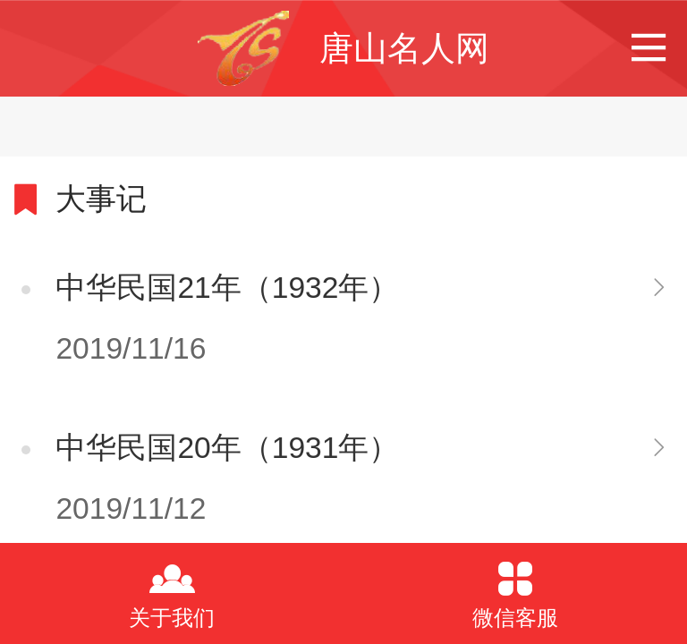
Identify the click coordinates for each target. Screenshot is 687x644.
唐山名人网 (404, 48)
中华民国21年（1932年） (227, 287)
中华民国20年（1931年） (227, 447)
